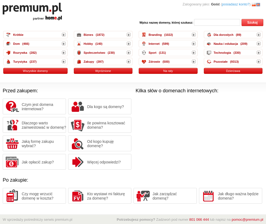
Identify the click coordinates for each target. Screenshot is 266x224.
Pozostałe (221, 61)
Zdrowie (154, 61)
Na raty (168, 70)
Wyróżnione (103, 70)
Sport (152, 52)
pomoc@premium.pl (247, 219)
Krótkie (18, 34)
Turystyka (20, 61)
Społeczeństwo (94, 52)
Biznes (88, 34)
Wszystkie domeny (35, 70)
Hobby (88, 43)
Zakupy (89, 61)
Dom (16, 43)
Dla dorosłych (223, 34)
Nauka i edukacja (226, 43)
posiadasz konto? (235, 4)
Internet (154, 43)
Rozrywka (20, 52)
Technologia (222, 52)
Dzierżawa (233, 70)
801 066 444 (199, 219)
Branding (155, 34)
